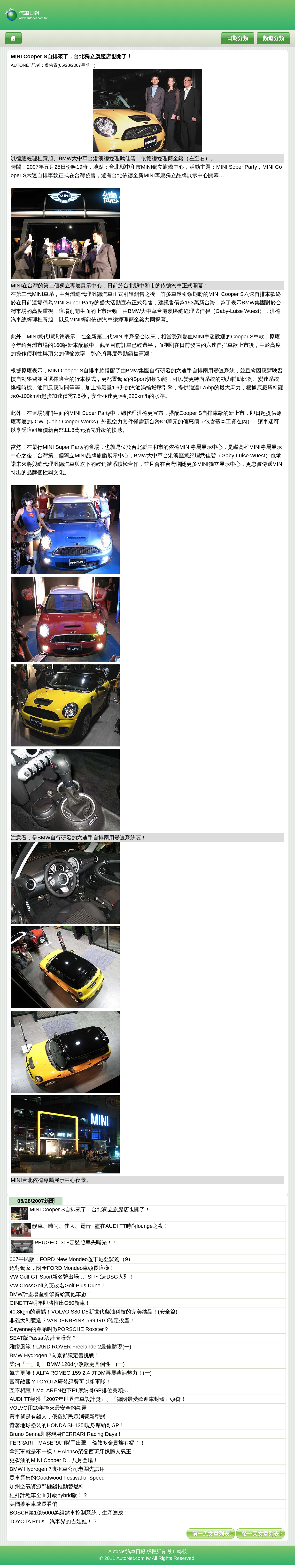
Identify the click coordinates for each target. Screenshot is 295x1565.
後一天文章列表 (260, 1534)
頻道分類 (273, 38)
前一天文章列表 (210, 1534)
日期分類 (237, 38)
